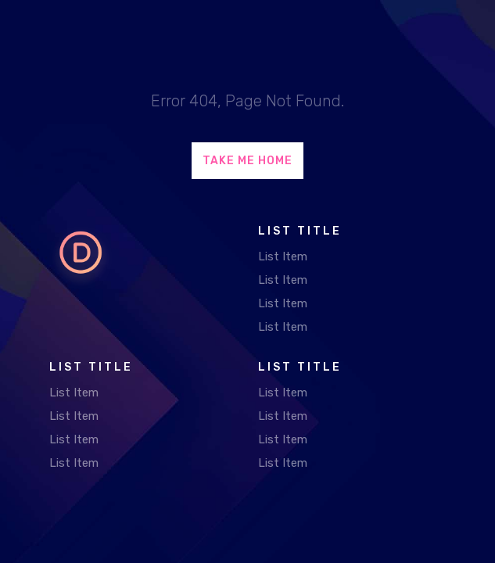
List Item (282, 256)
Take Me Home (247, 160)
